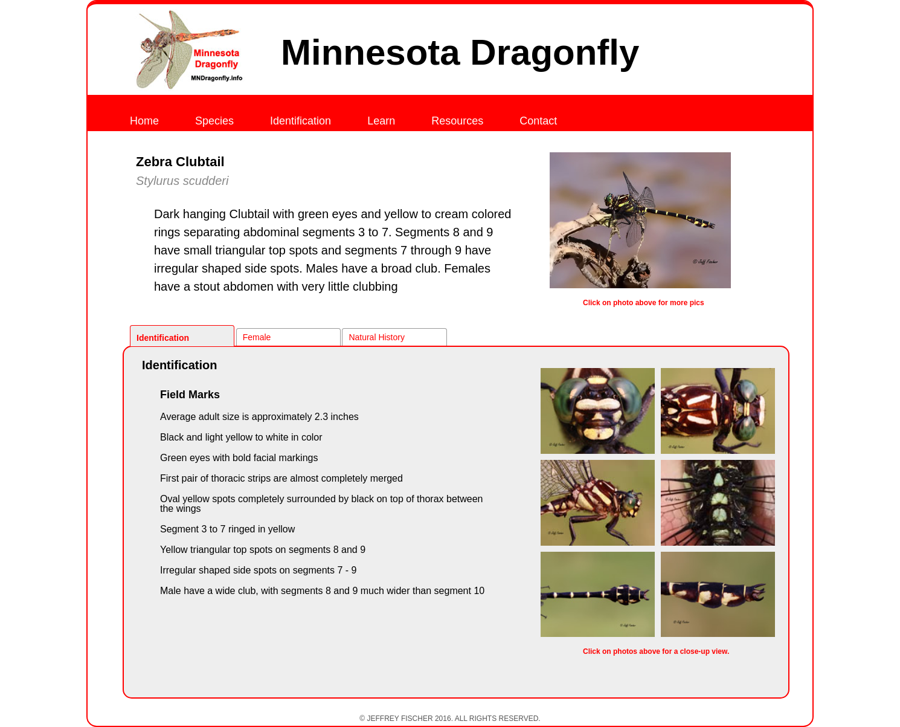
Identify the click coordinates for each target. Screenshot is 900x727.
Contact (538, 121)
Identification (300, 121)
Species (214, 121)
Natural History (377, 337)
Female (257, 337)
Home (144, 121)
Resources (457, 121)
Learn (381, 121)
